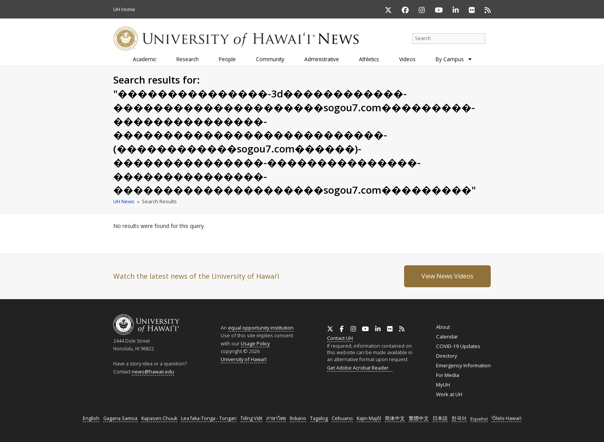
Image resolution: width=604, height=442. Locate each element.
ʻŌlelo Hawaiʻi (507, 418)
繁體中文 (419, 418)
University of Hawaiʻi (244, 359)
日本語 (440, 418)
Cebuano (342, 418)
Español (479, 419)
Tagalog (319, 418)
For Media (447, 375)
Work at (449, 394)
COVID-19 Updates (458, 346)
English (91, 418)
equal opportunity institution (261, 327)
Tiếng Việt (251, 418)
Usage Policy (255, 343)
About (443, 326)
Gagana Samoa (120, 418)
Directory (446, 355)
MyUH (443, 384)
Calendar (447, 336)
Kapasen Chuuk (159, 418)
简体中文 (395, 418)
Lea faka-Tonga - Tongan (209, 418)
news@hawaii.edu (153, 371)
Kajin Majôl (369, 418)
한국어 (458, 418)
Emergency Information (463, 365)
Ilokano (298, 418)
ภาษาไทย (276, 418)
